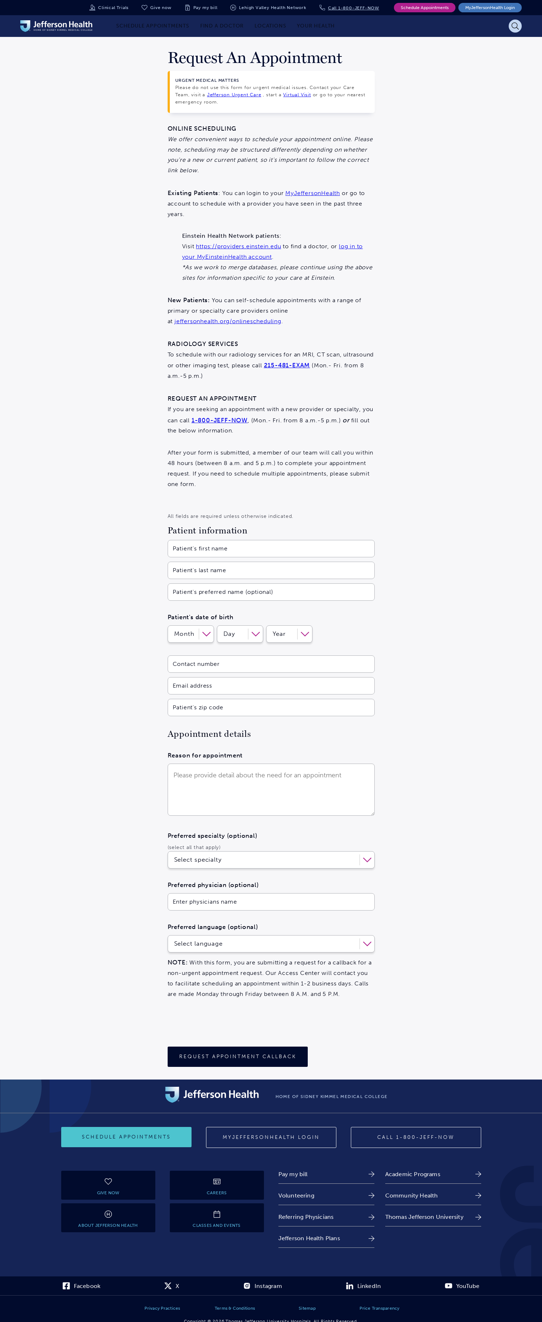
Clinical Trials (113, 7)
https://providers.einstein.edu (238, 246)
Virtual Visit (297, 94)
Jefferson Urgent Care (234, 94)
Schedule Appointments (425, 7)
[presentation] (223, 1025)
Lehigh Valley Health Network (272, 7)
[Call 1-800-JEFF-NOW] (416, 1137)
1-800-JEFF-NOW (220, 420)
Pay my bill (205, 7)
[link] (326, 1174)
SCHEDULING (215, 128)
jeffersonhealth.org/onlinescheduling (228, 321)
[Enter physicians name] (271, 902)
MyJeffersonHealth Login (490, 7)
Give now (160, 7)
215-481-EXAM (287, 365)
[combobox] (175, 860)
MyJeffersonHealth (312, 193)
